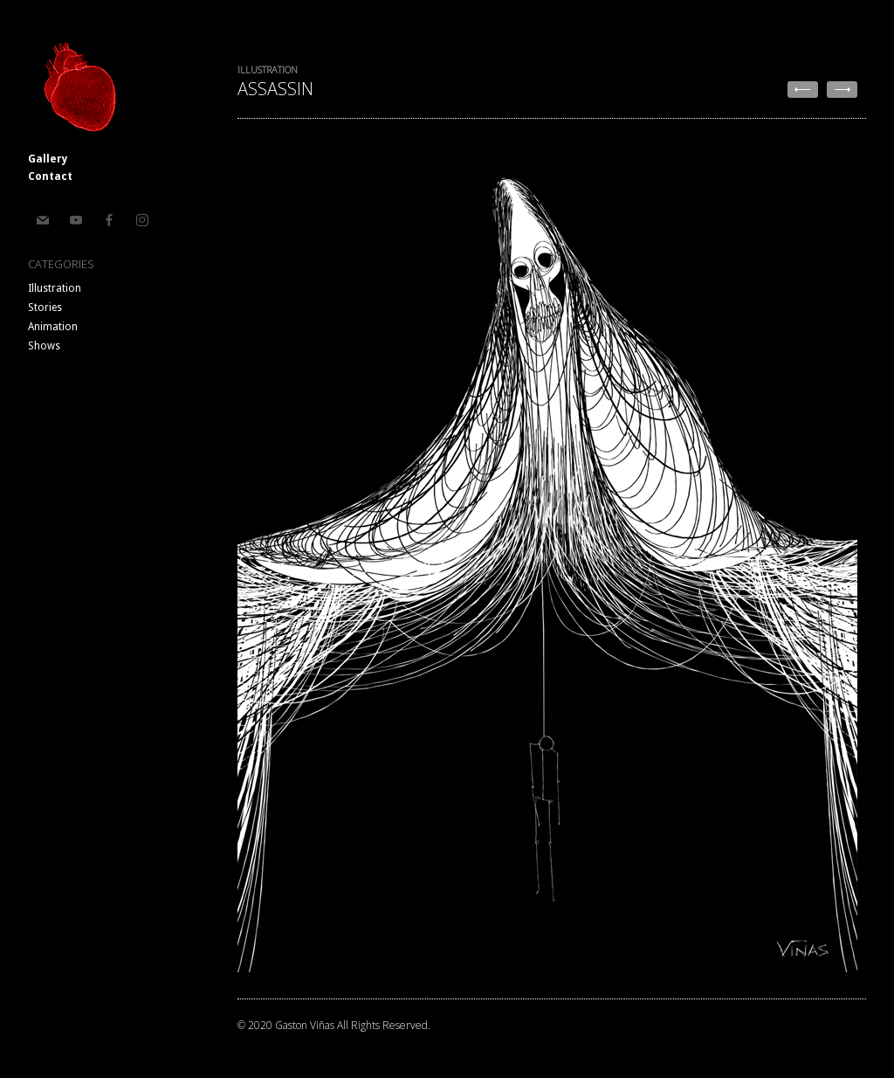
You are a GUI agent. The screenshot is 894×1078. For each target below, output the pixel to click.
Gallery (47, 159)
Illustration (54, 288)
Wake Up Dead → (842, 89)
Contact (50, 176)
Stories (45, 307)
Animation (53, 327)
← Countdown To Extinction (802, 89)
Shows (44, 346)
